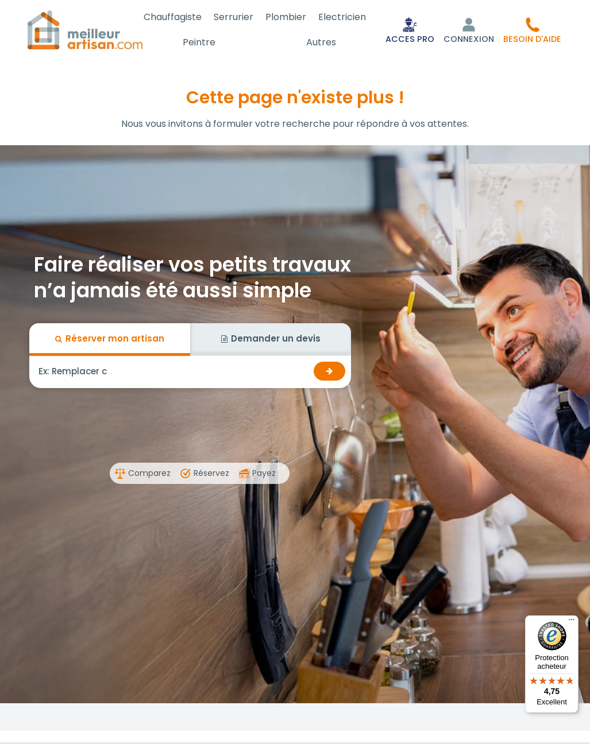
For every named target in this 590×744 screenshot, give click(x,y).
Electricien (344, 17)
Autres (324, 42)
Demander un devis (271, 338)
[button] (532, 30)
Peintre (207, 42)
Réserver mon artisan (109, 338)
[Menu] (572, 622)
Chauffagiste (181, 17)
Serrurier (240, 17)
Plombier (289, 17)
